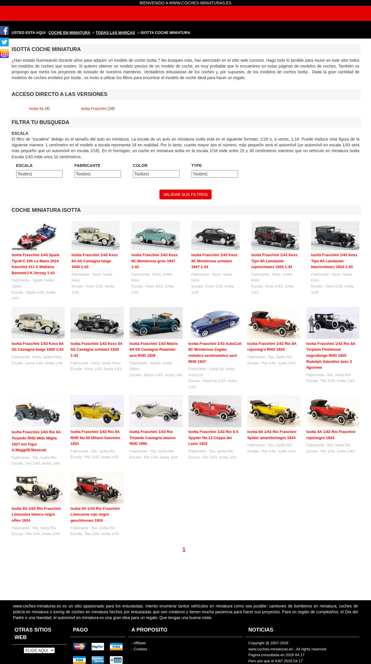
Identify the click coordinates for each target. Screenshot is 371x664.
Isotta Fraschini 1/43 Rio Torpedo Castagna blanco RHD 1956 (153, 438)
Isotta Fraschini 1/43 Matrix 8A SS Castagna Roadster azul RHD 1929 (154, 349)
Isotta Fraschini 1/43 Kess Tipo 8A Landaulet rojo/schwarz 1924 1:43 (274, 261)
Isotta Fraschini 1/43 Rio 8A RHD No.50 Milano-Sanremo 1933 (95, 438)
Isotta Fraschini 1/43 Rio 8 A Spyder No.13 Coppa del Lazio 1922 (213, 438)
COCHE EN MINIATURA (69, 32)
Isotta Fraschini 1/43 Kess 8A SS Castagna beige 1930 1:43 (95, 261)
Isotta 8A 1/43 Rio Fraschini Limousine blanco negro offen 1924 (36, 514)
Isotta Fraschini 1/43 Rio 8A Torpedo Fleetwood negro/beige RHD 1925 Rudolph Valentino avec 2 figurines (330, 355)
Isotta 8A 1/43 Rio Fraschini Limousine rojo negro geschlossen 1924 (94, 514)
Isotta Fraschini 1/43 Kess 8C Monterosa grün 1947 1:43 (154, 261)
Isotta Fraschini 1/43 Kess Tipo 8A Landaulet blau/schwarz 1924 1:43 (334, 261)
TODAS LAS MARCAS (115, 32)
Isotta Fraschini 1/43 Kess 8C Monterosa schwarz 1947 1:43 (214, 261)
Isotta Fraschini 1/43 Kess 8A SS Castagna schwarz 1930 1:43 (96, 349)
